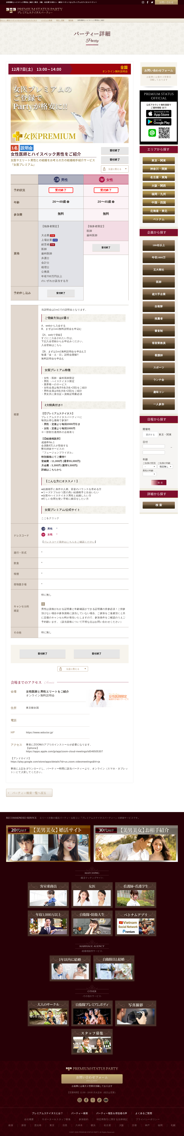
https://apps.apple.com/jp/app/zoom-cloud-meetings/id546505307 (64, 751)
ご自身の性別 (149, 463)
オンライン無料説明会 (115, 71)
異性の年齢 (148, 470)
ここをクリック (50, 518)
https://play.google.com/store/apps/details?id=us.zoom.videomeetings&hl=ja (55, 761)
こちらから (55, 469)
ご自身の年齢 (164, 463)
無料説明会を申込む (52, 358)
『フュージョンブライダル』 (57, 452)
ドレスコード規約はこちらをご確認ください (69, 542)
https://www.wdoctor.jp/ (39, 732)
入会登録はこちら (51, 345)
